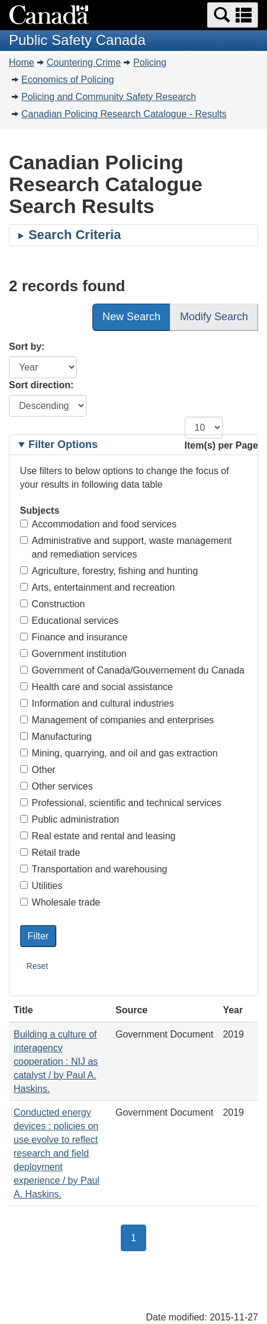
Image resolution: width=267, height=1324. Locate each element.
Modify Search (214, 317)
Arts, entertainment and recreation (97, 587)
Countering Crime (84, 62)
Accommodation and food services (98, 524)
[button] (232, 15)
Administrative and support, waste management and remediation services (126, 547)
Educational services (69, 621)
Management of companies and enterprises (117, 720)
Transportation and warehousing (94, 869)
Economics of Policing (67, 80)
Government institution (73, 654)
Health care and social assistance (96, 687)
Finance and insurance (74, 637)
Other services (56, 786)
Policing (149, 62)
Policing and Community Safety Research (108, 97)
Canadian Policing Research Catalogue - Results (124, 114)
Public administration (70, 819)
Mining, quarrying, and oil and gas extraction (119, 753)
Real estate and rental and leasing (98, 836)
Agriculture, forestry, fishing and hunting (109, 571)
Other (38, 770)
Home (21, 62)
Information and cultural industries (97, 703)
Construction (52, 604)
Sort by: (26, 347)
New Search (131, 317)
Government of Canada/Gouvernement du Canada (132, 670)
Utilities (41, 886)
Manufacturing (56, 737)
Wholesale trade (60, 902)
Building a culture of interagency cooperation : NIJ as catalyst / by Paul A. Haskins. (56, 1061)
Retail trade (50, 853)
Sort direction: (41, 385)
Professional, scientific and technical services (120, 803)
